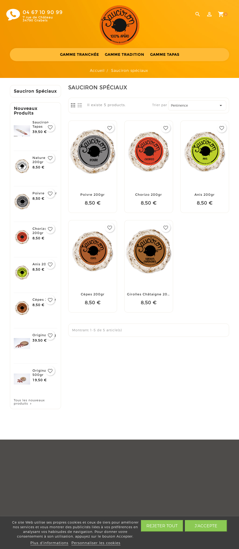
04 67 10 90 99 (43, 12)
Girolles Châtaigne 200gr (150, 294)
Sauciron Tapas (40, 124)
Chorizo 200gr (39, 231)
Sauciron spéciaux (35, 91)
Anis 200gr (42, 264)
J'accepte (206, 525)
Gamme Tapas (164, 54)
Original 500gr (39, 372)
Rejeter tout (162, 525)
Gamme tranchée (79, 54)
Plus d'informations (49, 543)
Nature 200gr (39, 160)
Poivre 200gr (44, 193)
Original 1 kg (44, 335)
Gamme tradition (124, 54)
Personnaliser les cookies (95, 543)
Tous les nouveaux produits (29, 402)
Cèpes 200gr (44, 299)
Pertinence (197, 105)
